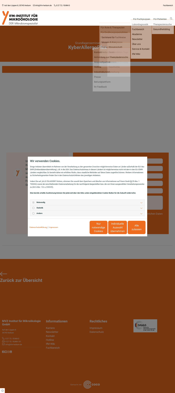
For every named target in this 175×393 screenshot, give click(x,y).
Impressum (53, 227)
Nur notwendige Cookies (79, 227)
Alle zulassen (132, 227)
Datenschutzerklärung (38, 227)
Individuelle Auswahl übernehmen (106, 227)
